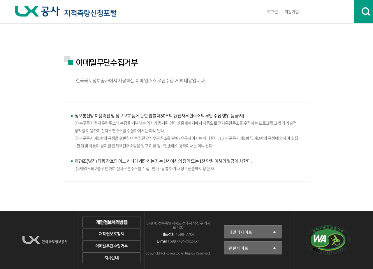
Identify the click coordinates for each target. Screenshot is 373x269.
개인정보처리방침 (111, 222)
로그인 (272, 12)
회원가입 (291, 12)
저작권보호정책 (111, 234)
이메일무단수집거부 (111, 246)
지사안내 (111, 258)
